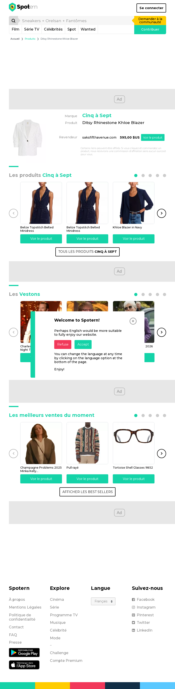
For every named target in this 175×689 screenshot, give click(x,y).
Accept (83, 344)
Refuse (63, 344)
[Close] (133, 321)
